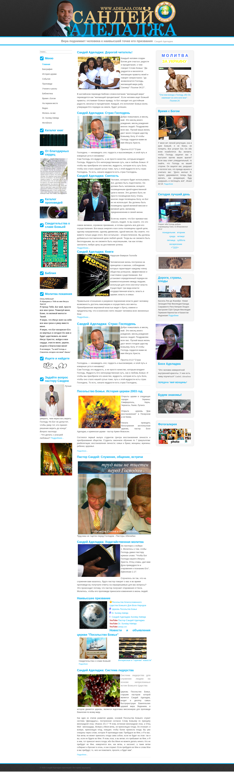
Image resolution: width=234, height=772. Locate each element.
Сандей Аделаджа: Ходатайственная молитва (110, 542)
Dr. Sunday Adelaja (119, 613)
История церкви (49, 74)
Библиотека (47, 93)
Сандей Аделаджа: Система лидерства (105, 670)
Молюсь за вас (49, 113)
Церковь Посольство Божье (125, 609)
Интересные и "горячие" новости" (135, 660)
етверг (181, 236)
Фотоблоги (47, 123)
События (46, 79)
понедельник (168, 232)
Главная (46, 64)
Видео (45, 108)
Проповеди (47, 84)
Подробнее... (83, 248)
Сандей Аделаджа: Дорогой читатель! (104, 52)
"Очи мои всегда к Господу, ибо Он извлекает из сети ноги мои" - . (174, 98)
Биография (47, 69)
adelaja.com (118, 627)
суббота (181, 240)
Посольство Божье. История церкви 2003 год (110, 391)
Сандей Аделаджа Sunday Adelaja (128, 617)
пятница (171, 240)
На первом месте (50, 103)
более (122, 730)
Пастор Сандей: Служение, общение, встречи (110, 457)
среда (172, 236)
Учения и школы (49, 89)
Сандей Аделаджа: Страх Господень (103, 113)
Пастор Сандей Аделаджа (127, 620)
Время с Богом (49, 98)
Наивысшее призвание (93, 598)
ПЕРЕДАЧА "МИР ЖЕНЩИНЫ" (172, 382)
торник (181, 232)
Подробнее (168, 184)
